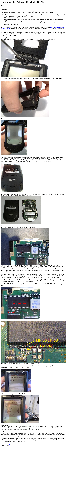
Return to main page (6, 444)
